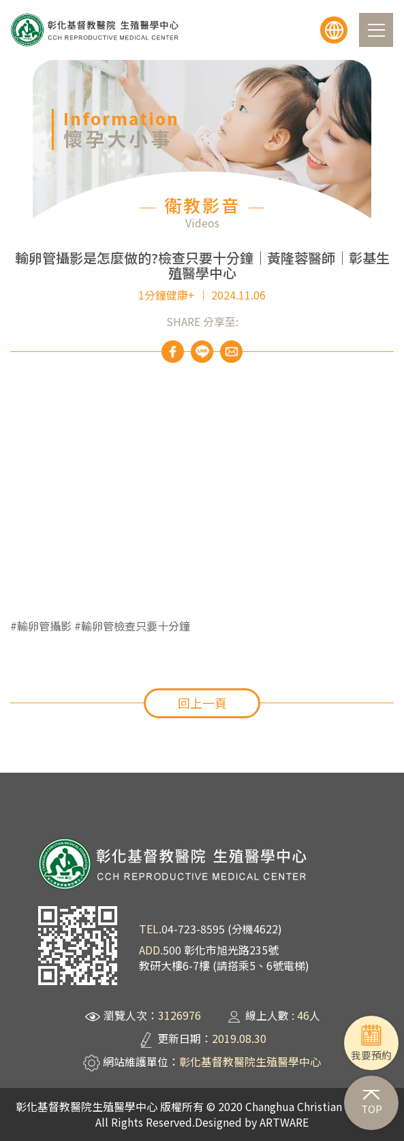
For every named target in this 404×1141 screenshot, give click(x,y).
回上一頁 (202, 702)
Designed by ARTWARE (252, 1122)
